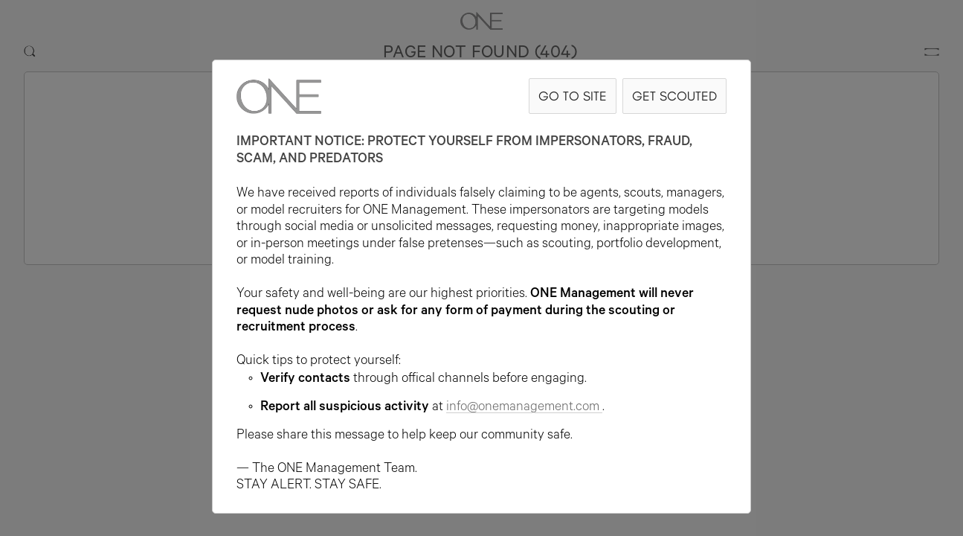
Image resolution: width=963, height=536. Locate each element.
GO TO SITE (572, 95)
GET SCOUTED (674, 95)
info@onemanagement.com (524, 408)
